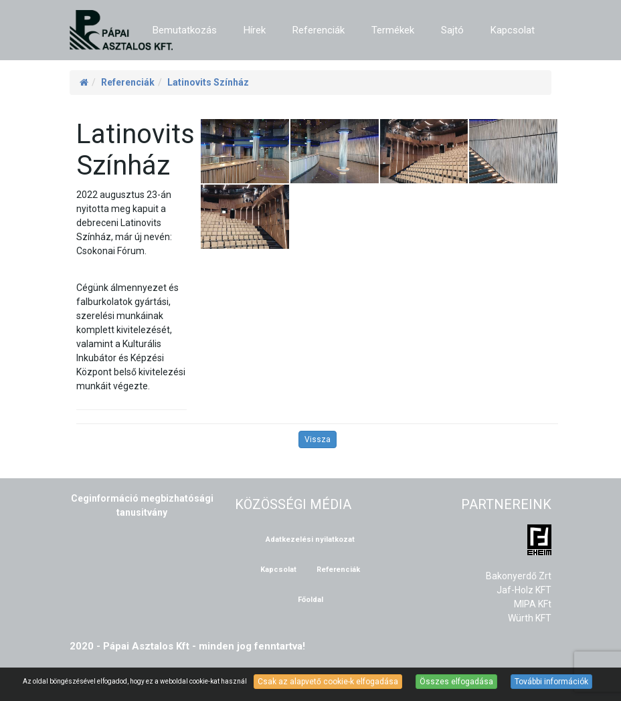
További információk (551, 681)
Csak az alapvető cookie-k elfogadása (328, 681)
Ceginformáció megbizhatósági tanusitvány (142, 505)
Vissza (317, 439)
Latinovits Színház (208, 82)
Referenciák (128, 82)
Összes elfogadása (456, 681)
